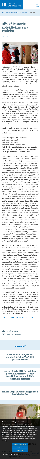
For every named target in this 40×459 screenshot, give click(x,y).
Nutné (5, 454)
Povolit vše (20, 450)
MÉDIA (24, 12)
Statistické (15, 454)
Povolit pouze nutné (20, 444)
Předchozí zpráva (12, 334)
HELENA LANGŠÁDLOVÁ (10, 12)
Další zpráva (10, 331)
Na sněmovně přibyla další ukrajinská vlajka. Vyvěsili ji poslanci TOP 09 (20, 357)
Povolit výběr (20, 447)
